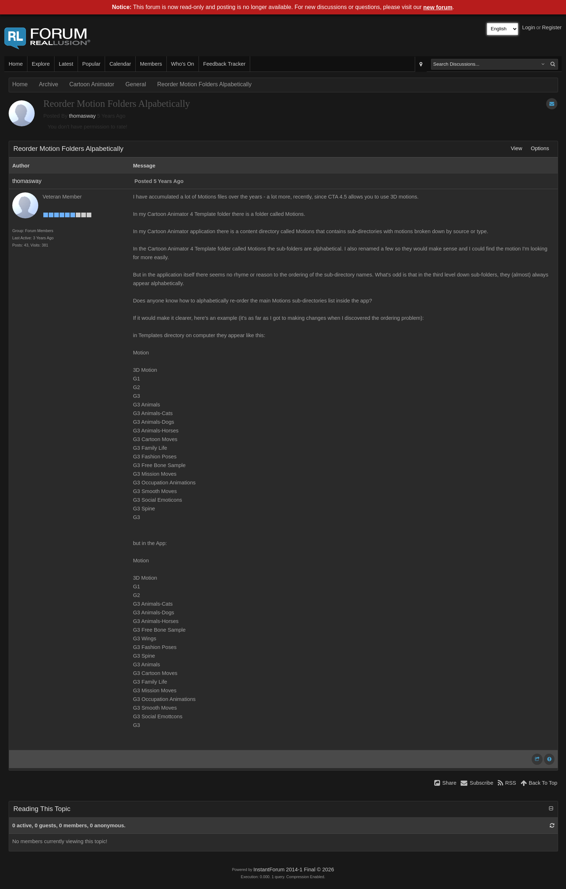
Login (528, 27)
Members (151, 63)
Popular (91, 63)
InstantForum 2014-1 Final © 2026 (293, 869)
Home (15, 63)
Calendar (120, 63)
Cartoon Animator (91, 84)
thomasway (82, 116)
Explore (40, 63)
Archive (48, 84)
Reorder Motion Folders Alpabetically (204, 84)
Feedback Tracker (224, 63)
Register (552, 27)
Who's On (183, 63)
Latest (66, 63)
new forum (438, 7)
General (136, 84)
